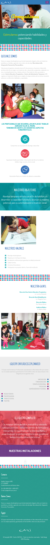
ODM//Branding (25, 539)
